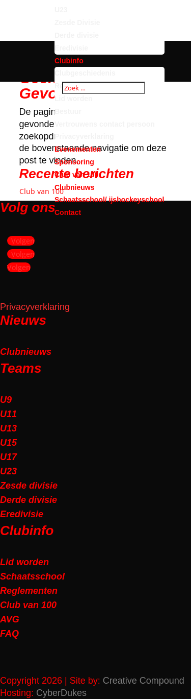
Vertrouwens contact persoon (104, 124)
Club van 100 (76, 175)
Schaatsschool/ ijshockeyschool (109, 200)
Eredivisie (71, 48)
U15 (8, 443)
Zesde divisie (29, 485)
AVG (9, 619)
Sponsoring (74, 162)
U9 (6, 400)
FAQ (9, 634)
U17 (8, 457)
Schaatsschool (32, 576)
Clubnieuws (74, 187)
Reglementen (29, 591)
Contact (67, 212)
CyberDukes (61, 693)
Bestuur (67, 111)
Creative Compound (143, 681)
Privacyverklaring (84, 136)
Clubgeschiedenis (85, 73)
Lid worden (73, 98)
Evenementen (77, 149)
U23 (61, 10)
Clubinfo (69, 61)
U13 (8, 428)
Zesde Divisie (77, 22)
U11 (8, 414)
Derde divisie (76, 35)
